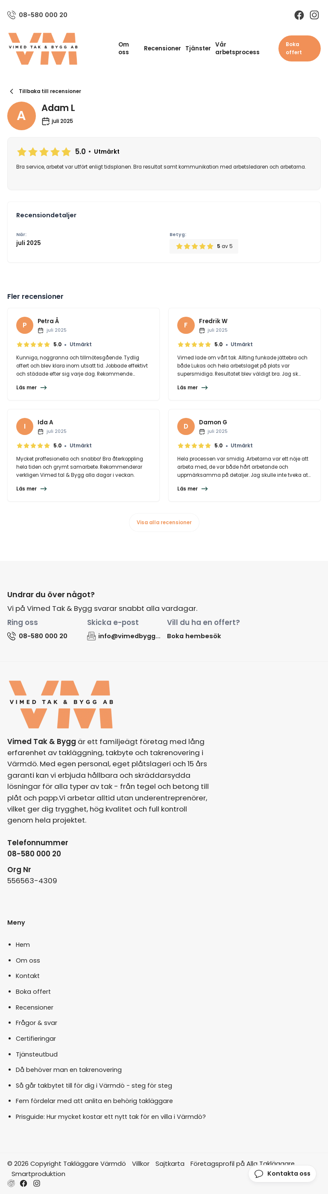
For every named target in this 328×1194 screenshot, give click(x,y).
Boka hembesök (194, 635)
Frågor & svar (36, 1023)
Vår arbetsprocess (237, 48)
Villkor (140, 1163)
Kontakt (28, 976)
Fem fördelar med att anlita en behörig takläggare (94, 1101)
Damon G (213, 422)
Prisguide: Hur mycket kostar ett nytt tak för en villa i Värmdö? (111, 1116)
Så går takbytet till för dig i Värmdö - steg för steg (94, 1085)
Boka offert (294, 48)
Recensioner (162, 48)
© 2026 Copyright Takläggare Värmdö (66, 1163)
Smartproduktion (38, 1173)
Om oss (123, 48)
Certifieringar (36, 1038)
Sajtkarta (169, 1163)
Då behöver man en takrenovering (69, 1070)
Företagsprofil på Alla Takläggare (242, 1163)
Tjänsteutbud (37, 1054)
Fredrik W (213, 321)
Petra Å (48, 321)
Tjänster (198, 48)
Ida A (45, 422)
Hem (23, 944)
